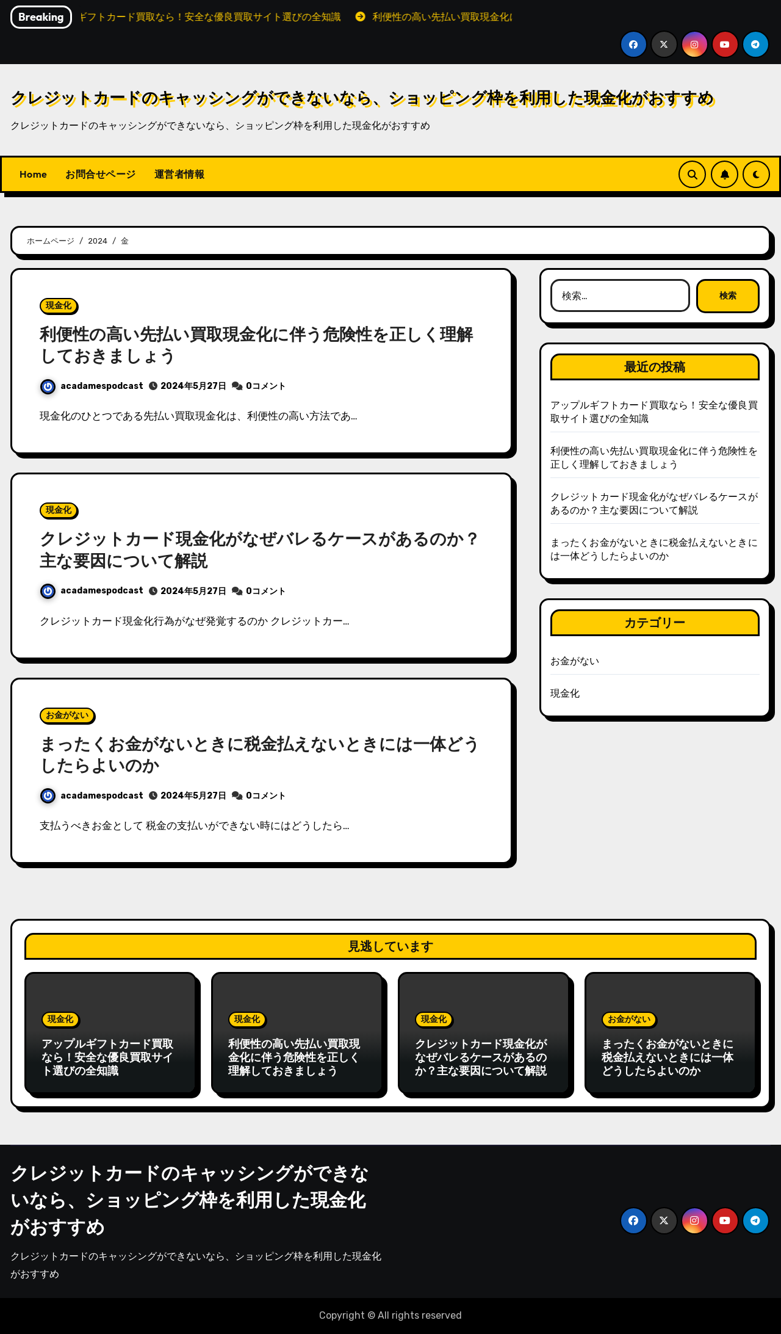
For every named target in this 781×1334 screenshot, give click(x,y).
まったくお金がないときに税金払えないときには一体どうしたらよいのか (667, 1057)
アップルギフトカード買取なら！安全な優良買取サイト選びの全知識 (107, 1057)
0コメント (266, 386)
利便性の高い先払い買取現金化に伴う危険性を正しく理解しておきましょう (294, 1057)
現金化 (58, 305)
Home (33, 174)
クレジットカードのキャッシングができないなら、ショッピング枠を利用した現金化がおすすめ (362, 97)
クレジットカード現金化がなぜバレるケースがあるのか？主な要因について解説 (481, 1057)
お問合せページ (100, 174)
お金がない (67, 715)
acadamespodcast (91, 386)
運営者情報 (179, 174)
